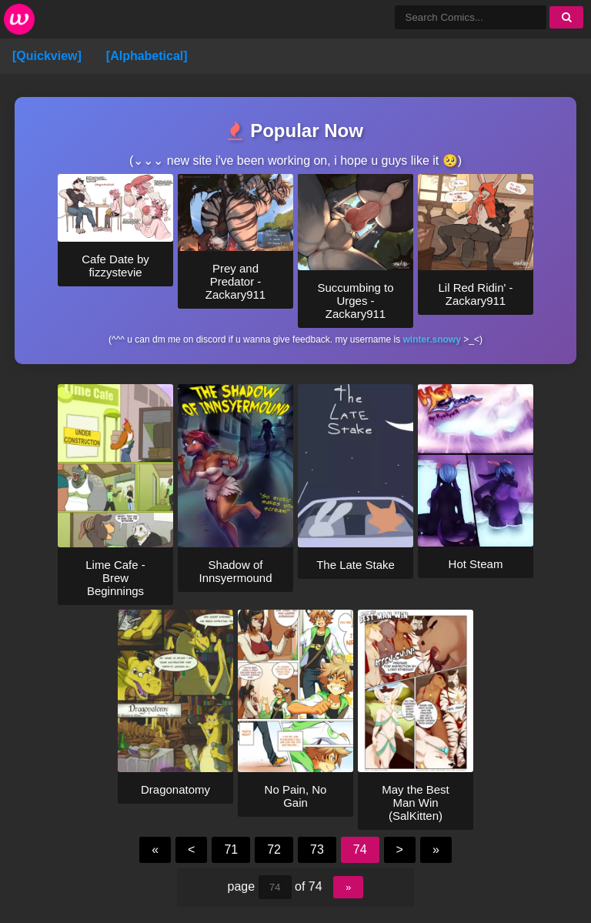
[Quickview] (47, 55)
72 (274, 849)
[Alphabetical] (147, 55)
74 (360, 849)
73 (317, 849)
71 (231, 849)
